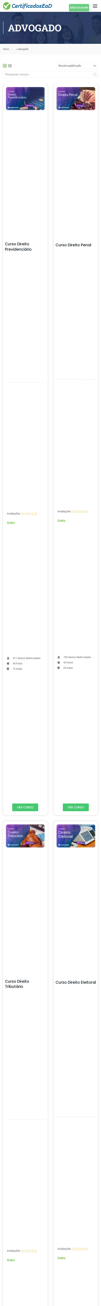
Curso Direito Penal (73, 245)
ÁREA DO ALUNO (79, 7)
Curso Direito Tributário (17, 984)
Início (6, 49)
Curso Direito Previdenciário (18, 246)
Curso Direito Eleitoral (76, 982)
